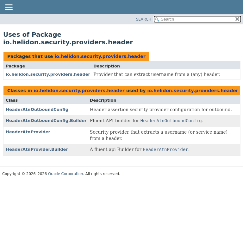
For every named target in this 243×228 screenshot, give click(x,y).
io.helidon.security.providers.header (99, 56)
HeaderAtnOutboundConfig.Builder (46, 120)
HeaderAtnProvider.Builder (37, 149)
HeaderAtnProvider (28, 132)
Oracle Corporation (65, 174)
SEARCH (144, 19)
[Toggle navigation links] (8, 7)
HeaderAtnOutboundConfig (37, 109)
